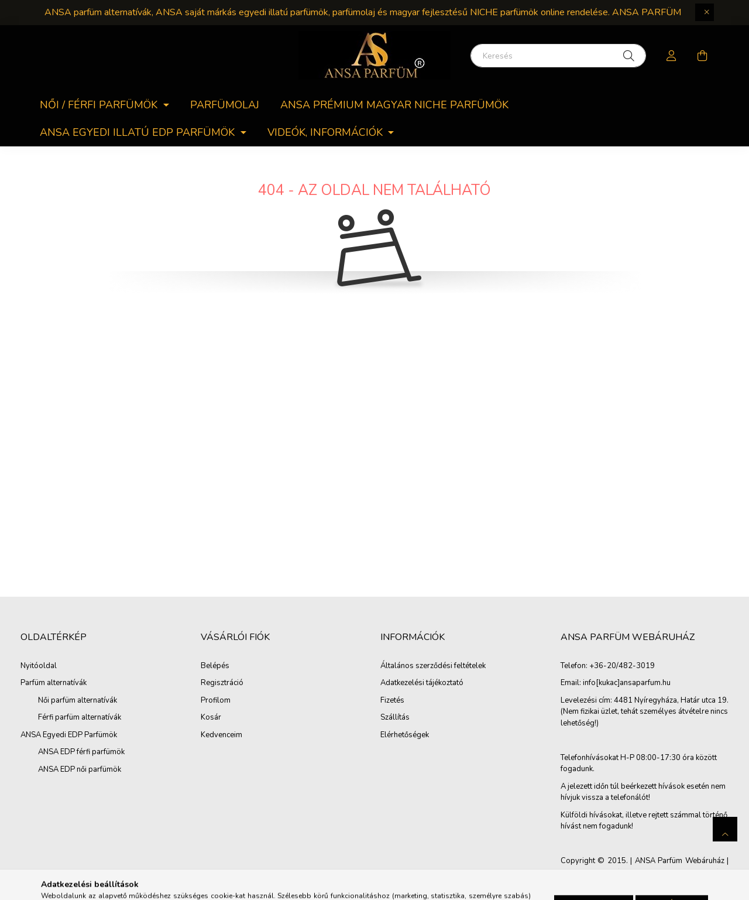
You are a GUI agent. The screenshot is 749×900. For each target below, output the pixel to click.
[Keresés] (558, 55)
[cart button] (702, 55)
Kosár (211, 718)
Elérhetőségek (404, 735)
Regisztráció (222, 683)
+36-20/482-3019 (622, 666)
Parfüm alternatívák (53, 682)
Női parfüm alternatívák (77, 700)
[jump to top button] (725, 829)
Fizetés (392, 701)
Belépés (215, 666)
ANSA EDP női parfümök (79, 769)
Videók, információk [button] (326, 132)
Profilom (216, 701)
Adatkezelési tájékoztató (421, 683)
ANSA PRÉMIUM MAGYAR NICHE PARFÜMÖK (394, 105)
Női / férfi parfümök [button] (100, 105)
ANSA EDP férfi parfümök (81, 752)
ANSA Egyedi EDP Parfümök (68, 735)
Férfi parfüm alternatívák (79, 717)
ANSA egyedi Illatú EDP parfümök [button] (139, 132)
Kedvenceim (221, 735)
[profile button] (671, 55)
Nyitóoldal (38, 666)
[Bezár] (704, 12)
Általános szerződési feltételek (433, 666)
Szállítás (395, 718)
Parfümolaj (224, 105)
